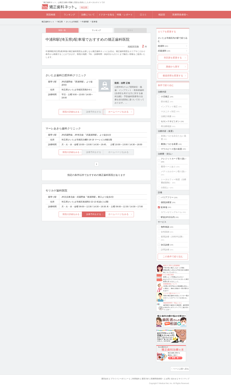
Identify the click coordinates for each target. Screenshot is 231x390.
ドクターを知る (106, 14)
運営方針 (142, 378)
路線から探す (173, 66)
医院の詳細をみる (62, 112)
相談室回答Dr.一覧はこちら (172, 303)
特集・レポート (125, 14)
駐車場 (164, 207)
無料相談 (165, 227)
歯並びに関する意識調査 (171, 265)
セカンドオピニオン (170, 121)
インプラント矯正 (169, 106)
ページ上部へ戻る (181, 369)
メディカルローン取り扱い (173, 171)
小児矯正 (165, 96)
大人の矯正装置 (168, 275)
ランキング (69, 14)
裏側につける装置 (169, 144)
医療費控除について (170, 284)
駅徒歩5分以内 (168, 217)
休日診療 (165, 245)
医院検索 (50, 14)
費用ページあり (168, 166)
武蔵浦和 (164, 51)
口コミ (143, 14)
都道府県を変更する (173, 75)
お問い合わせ (170, 378)
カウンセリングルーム (171, 212)
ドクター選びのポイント (171, 293)
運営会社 (99, 378)
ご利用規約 (131, 378)
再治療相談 (166, 126)
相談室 (161, 14)
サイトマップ (183, 378)
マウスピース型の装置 (171, 149)
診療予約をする (96, 215)
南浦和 (163, 46)
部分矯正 (165, 101)
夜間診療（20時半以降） (172, 236)
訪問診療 (165, 249)
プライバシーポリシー (114, 378)
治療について (88, 14)
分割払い (165, 187)
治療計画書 (166, 116)
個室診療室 (166, 202)
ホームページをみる (130, 112)
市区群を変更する (173, 57)
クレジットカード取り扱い (173, 158)
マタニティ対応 (168, 111)
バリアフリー (167, 197)
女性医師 (165, 232)
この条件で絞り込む (173, 256)
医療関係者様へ (180, 14)
